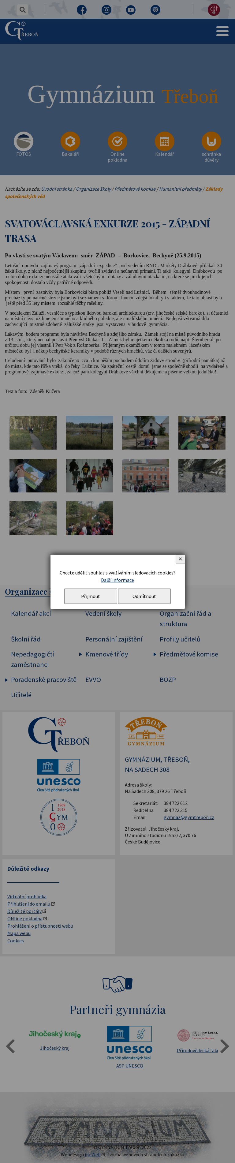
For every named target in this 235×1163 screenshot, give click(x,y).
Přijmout (90, 596)
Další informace (117, 580)
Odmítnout (144, 596)
